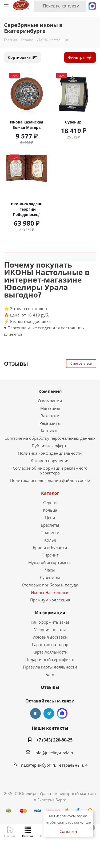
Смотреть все (81, 363)
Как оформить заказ (50, 622)
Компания (50, 391)
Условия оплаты (50, 629)
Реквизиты (50, 423)
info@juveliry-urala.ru (54, 752)
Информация (50, 613)
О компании (50, 400)
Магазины (50, 408)
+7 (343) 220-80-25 (54, 740)
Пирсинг (50, 555)
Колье (50, 540)
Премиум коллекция (50, 599)
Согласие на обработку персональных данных (50, 438)
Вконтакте (35, 713)
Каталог (50, 493)
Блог (50, 674)
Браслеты (50, 525)
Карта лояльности (50, 652)
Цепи (50, 517)
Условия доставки (50, 637)
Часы (50, 570)
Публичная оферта (50, 445)
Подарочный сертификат (50, 659)
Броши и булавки (50, 547)
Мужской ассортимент (50, 562)
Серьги (50, 502)
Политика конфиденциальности (50, 453)
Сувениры (50, 577)
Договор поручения (50, 460)
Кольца (50, 510)
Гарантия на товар (50, 644)
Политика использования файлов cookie (50, 480)
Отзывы (50, 687)
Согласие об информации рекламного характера (50, 470)
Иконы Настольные (50, 592)
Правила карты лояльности (50, 667)
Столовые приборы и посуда (50, 585)
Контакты (50, 430)
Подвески (50, 532)
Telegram (48, 713)
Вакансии (50, 415)
